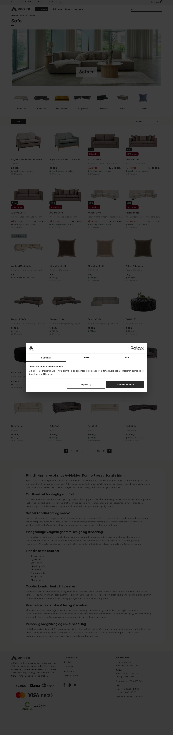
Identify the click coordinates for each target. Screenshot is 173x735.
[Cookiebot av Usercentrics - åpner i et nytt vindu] (132, 348)
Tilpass (86, 385)
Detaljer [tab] (86, 357)
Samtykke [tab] (46, 357)
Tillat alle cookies (125, 385)
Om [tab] (127, 357)
